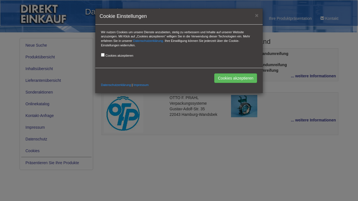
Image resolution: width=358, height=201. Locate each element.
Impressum (141, 85)
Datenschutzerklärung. (148, 40)
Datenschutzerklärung (116, 85)
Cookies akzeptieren (235, 78)
